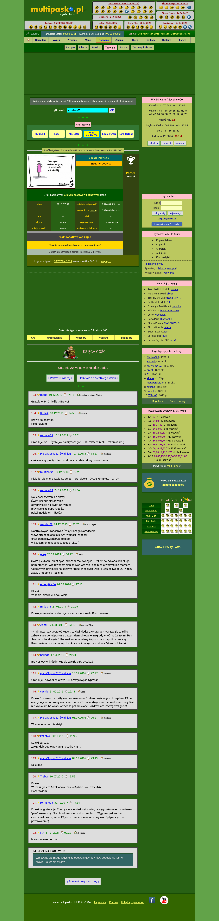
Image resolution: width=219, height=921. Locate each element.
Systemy (166, 40)
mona (43, 394)
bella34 (44, 655)
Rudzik (44, 413)
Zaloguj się (159, 213)
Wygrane (72, 40)
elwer (170, 293)
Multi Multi (143, 34)
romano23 (46, 435)
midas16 (45, 606)
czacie (93, 210)
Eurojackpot (151, 510)
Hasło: (167, 207)
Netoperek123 (155, 382)
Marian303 (153, 357)
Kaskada (165, 34)
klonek (150, 378)
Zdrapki (119, 40)
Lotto (187, 34)
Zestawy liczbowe (142, 47)
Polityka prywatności (132, 902)
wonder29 (46, 524)
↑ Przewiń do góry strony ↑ (83, 881)
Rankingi (96, 47)
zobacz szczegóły (173, 484)
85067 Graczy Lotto (166, 547)
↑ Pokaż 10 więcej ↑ (60, 378)
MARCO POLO (171, 323)
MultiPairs (172, 465)
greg (43, 554)
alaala (174, 289)
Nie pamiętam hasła (167, 218)
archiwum (180, 143)
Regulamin (158, 401)
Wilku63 (152, 395)
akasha (151, 386)
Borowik (151, 361)
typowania (167, 143)
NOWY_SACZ (154, 365)
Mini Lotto (154, 34)
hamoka (176, 306)
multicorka (46, 472)
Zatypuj (124, 47)
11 (168, 302)
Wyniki (56, 40)
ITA (42, 832)
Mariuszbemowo (169, 310)
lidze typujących (167, 268)
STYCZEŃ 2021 (63, 261)
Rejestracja (175, 213)
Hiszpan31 (166, 319)
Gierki (135, 40)
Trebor (44, 776)
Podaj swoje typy (154, 263)
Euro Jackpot (126, 134)
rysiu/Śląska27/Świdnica (55, 453)
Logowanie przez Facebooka (166, 224)
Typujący (110, 47)
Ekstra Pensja (177, 34)
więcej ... (106, 261)
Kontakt (113, 902)
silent (150, 370)
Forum (182, 40)
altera (167, 327)
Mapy (88, 40)
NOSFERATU (174, 297)
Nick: (168, 202)
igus (164, 335)
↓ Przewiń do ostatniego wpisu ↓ (98, 378)
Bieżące (70, 47)
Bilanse (83, 47)
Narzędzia (40, 40)
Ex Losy (151, 40)
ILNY (167, 331)
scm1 (173, 340)
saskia (44, 691)
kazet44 (45, 736)
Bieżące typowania (99, 157)
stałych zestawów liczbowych (82, 194)
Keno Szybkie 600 (91, 134)
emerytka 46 (48, 584)
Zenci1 (44, 625)
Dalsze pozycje (178, 401)
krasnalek (160, 314)
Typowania (103, 40)
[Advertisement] (109, 73)
